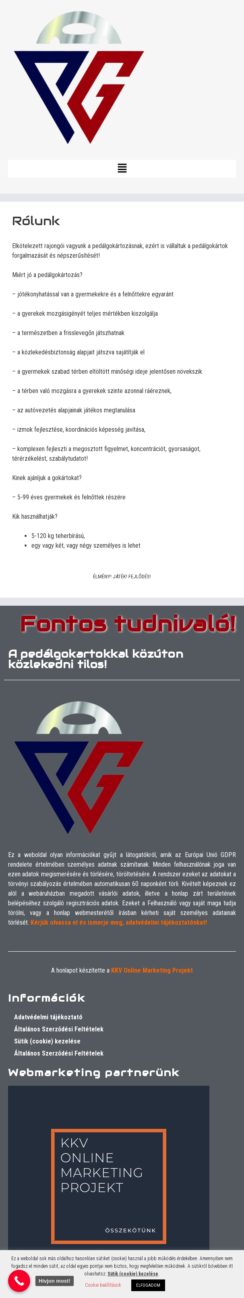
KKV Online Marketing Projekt (152, 970)
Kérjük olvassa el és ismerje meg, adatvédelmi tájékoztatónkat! (119, 922)
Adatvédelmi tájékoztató (48, 1017)
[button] (122, 169)
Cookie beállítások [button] (103, 1285)
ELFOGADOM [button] (148, 1285)
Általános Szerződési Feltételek (58, 1029)
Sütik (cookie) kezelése (47, 1041)
